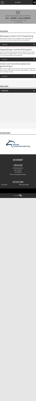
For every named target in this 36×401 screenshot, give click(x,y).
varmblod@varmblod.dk (19, 174)
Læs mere (4, 44)
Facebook (4, 91)
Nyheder (4, 31)
